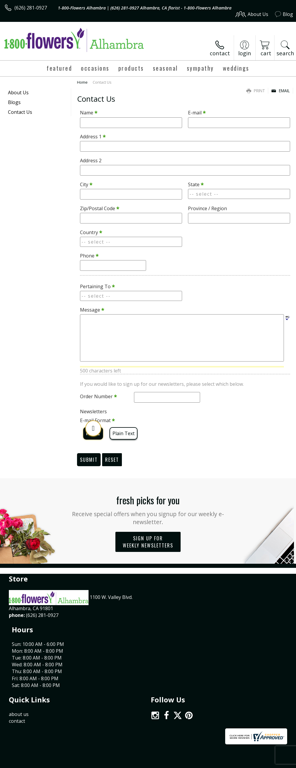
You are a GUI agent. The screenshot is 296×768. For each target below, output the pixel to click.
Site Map (271, 726)
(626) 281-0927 (30, 7)
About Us (18, 92)
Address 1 (93, 136)
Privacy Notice (193, 726)
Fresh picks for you (148, 509)
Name (88, 112)
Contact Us (20, 112)
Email (280, 90)
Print (255, 90)
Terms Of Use (158, 726)
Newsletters (93, 411)
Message (92, 310)
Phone (89, 255)
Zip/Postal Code (99, 208)
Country (91, 232)
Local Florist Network (235, 726)
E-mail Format (97, 420)
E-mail (197, 112)
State (196, 184)
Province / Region (207, 208)
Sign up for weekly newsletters (148, 542)
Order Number (98, 396)
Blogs (14, 102)
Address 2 (91, 160)
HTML (93, 433)
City (86, 184)
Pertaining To (97, 286)
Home (82, 82)
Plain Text (123, 433)
